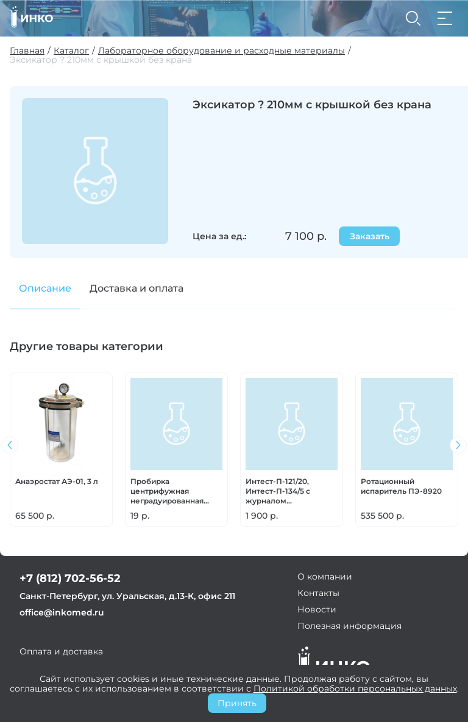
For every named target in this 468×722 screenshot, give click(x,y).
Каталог (71, 50)
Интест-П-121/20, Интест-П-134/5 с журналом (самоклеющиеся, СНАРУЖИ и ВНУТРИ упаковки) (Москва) (287, 491)
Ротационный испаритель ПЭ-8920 (401, 486)
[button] (458, 445)
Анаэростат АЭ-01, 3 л (56, 481)
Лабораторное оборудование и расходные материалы (221, 50)
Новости (316, 609)
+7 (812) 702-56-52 (70, 578)
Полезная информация (349, 625)
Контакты (318, 592)
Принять (237, 703)
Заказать (369, 236)
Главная (27, 50)
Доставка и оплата (136, 288)
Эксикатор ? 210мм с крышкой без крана (101, 60)
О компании (324, 576)
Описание (45, 288)
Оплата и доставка (61, 651)
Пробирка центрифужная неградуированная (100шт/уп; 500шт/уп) (170, 491)
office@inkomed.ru (62, 612)
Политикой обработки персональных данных (355, 688)
